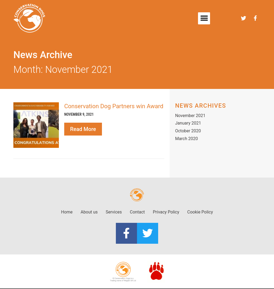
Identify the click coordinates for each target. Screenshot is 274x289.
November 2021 (190, 115)
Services (114, 212)
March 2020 (186, 138)
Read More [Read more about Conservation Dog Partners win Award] (83, 129)
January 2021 (188, 123)
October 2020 (188, 130)
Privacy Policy (166, 212)
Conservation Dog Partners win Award (113, 106)
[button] (204, 18)
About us (89, 212)
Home (67, 212)
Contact (137, 212)
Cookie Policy (200, 212)
